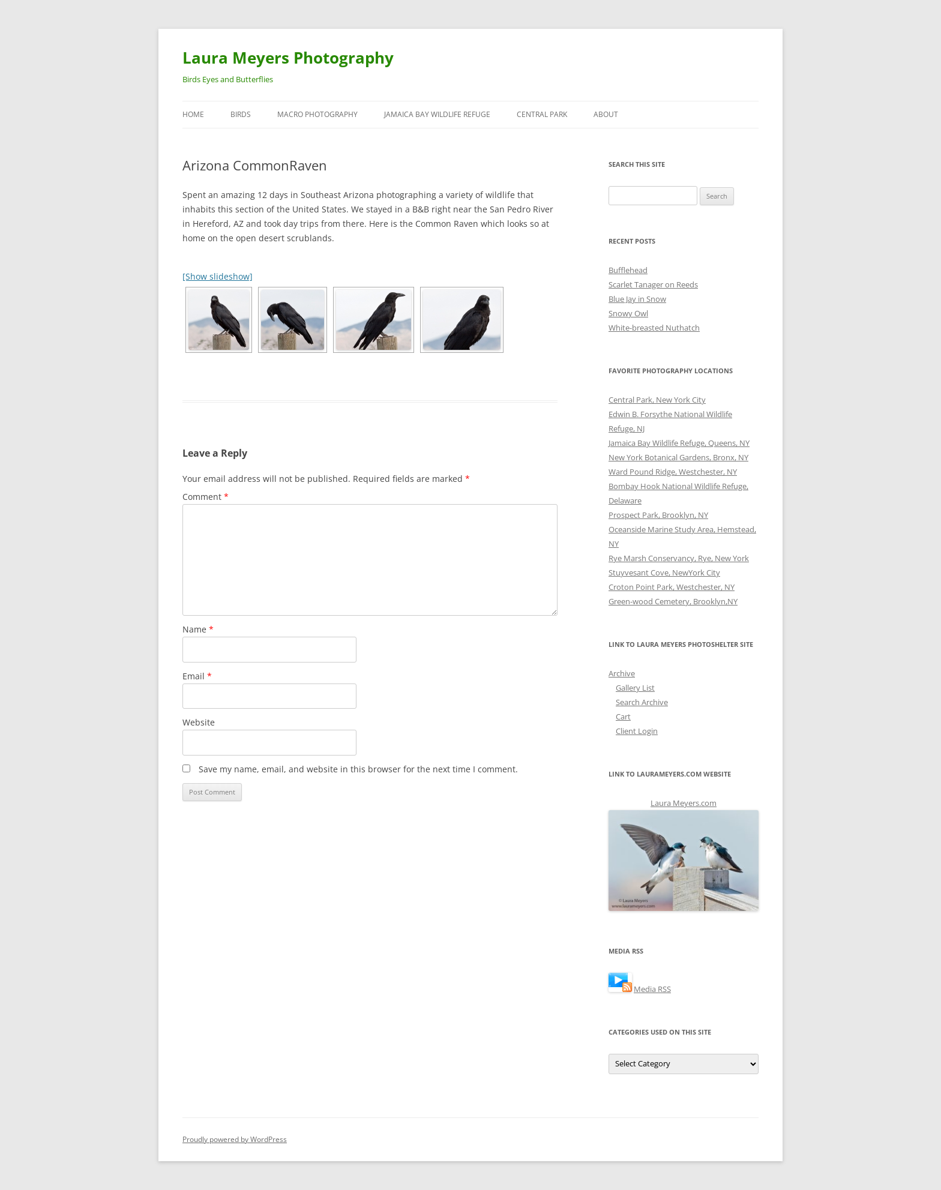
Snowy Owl (628, 313)
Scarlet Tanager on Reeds (653, 284)
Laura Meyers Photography (288, 57)
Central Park (542, 114)
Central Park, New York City (657, 399)
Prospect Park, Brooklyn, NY (658, 514)
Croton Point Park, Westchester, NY (672, 586)
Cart (623, 716)
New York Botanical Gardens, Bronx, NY (678, 457)
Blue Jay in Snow (637, 298)
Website (198, 722)
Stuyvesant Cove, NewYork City (664, 572)
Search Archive (642, 702)
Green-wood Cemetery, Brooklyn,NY (673, 601)
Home (193, 114)
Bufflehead (628, 270)
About (606, 114)
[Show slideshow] (217, 276)
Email (197, 676)
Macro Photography (317, 114)
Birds (240, 114)
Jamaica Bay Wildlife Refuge (437, 114)
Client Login (637, 731)
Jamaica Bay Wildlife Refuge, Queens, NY (679, 442)
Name (198, 629)
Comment (205, 496)
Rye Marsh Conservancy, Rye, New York (679, 558)
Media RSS (652, 989)
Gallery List (635, 687)
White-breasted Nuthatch (654, 327)
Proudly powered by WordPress (234, 1139)
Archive (622, 673)
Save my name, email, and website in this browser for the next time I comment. (358, 769)
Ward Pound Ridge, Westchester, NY (673, 471)
